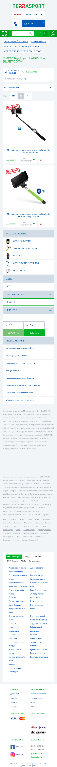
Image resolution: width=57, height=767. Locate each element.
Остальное (15, 270)
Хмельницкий (8, 530)
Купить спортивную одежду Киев (20, 348)
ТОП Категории (14, 557)
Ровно (18, 530)
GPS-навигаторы (18, 241)
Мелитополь (27, 537)
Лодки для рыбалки (38, 623)
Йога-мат (12, 597)
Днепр (29, 519)
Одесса (21, 519)
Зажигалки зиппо (37, 579)
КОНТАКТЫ (35, 706)
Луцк (18, 537)
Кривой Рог (7, 523)
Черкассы (25, 526)
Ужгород (16, 540)
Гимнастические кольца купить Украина (23, 385)
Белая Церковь (8, 537)
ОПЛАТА (14, 698)
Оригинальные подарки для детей (20, 363)
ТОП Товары (12, 561)
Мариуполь (28, 523)
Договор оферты (28, 766)
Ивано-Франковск (30, 533)
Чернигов (15, 526)
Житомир (35, 526)
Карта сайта (42, 763)
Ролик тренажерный (38, 620)
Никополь (39, 537)
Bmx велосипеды (37, 653)
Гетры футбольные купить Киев (19, 393)
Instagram (17, 754)
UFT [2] (9, 286)
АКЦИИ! (17, 15)
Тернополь (44, 533)
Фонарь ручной (12, 370)
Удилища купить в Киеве (16, 356)
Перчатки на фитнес (17, 601)
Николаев (17, 523)
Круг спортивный (37, 616)
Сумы (44, 526)
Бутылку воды (36, 601)
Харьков (13, 519)
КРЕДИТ (14, 706)
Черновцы (6, 533)
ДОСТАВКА (15, 694)
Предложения (34, 561)
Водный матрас (36, 575)
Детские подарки (16, 583)
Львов (37, 519)
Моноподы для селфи (21, 248)
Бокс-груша (14, 672)
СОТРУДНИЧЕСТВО (38, 694)
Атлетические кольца (18, 586)
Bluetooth (9, 302)
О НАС (33, 702)
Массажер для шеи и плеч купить (20, 400)
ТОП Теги (37, 557)
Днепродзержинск (44, 530)
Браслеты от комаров (39, 657)
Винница (39, 523)
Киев (4, 519)
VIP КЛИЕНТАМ (37, 698)
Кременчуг (17, 533)
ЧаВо (23, 561)
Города (27, 557)
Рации (12, 256)
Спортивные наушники (22, 263)
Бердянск (6, 540)
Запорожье (46, 519)
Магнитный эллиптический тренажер (15, 634)
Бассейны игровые (38, 590)
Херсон (48, 523)
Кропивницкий (28, 530)
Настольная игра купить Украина (20, 378)
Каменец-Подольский (30, 540)
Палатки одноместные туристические (36, 638)
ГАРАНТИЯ (15, 702)
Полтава (6, 526)
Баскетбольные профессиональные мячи (17, 608)
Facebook (17, 747)
